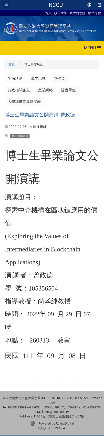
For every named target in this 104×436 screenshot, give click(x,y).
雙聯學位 (68, 90)
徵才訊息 (38, 78)
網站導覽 (94, 13)
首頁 (48, 13)
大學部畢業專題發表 (24, 101)
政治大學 (60, 13)
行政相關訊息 (19, 90)
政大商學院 (77, 13)
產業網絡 (45, 90)
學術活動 (15, 78)
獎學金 (59, 78)
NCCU (56, 5)
